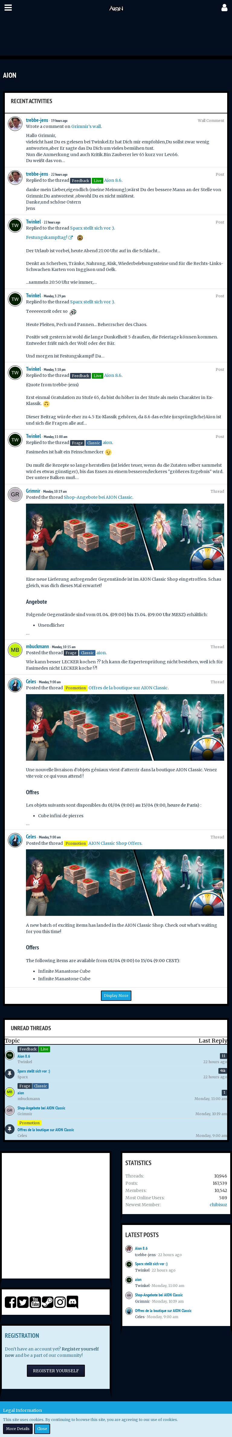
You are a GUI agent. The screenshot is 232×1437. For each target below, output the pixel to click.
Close (42, 1428)
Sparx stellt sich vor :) (92, 228)
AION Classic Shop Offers (115, 843)
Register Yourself (56, 1370)
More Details (18, 1428)
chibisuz (218, 1204)
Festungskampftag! (46, 237)
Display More (116, 995)
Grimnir (33, 490)
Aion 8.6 (112, 180)
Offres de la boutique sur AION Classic (128, 688)
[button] (8, 7)
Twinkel (33, 221)
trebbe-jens (37, 119)
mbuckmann (37, 646)
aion (107, 442)
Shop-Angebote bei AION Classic (98, 497)
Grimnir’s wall (86, 126)
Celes (31, 681)
